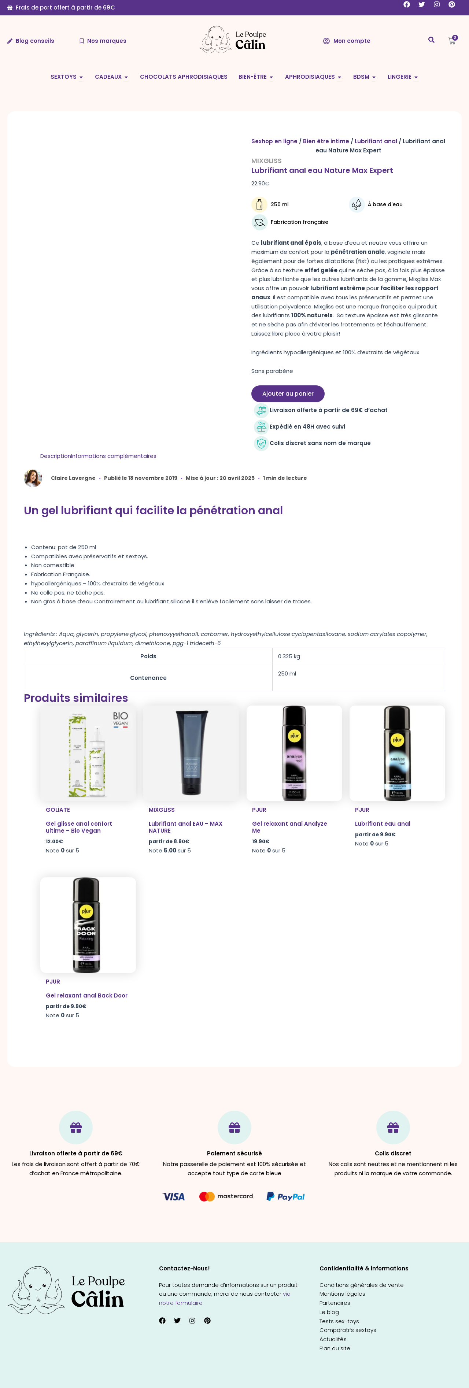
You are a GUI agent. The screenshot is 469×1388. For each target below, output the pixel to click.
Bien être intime (326, 141)
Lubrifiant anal (376, 141)
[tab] (55, 456)
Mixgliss (266, 160)
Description (55, 456)
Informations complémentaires (113, 456)
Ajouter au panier (288, 393)
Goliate (58, 810)
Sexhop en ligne (274, 141)
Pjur (259, 810)
